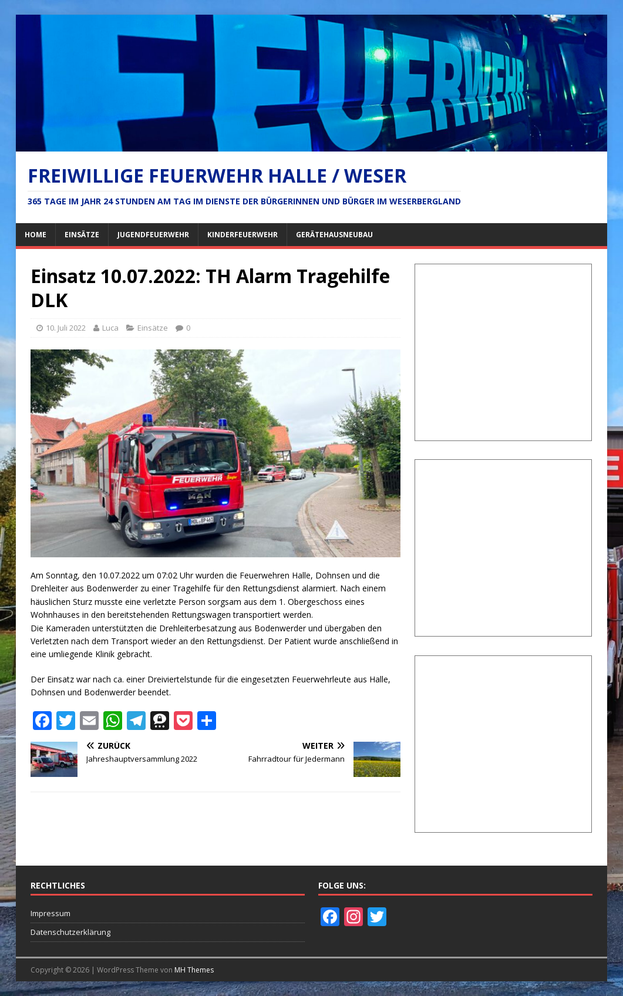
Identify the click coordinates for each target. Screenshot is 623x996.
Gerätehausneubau (334, 235)
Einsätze (82, 235)
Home (35, 235)
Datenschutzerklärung (70, 932)
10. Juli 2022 (66, 327)
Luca (110, 327)
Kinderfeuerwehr (242, 235)
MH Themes (194, 970)
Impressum (50, 913)
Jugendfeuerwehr (153, 235)
